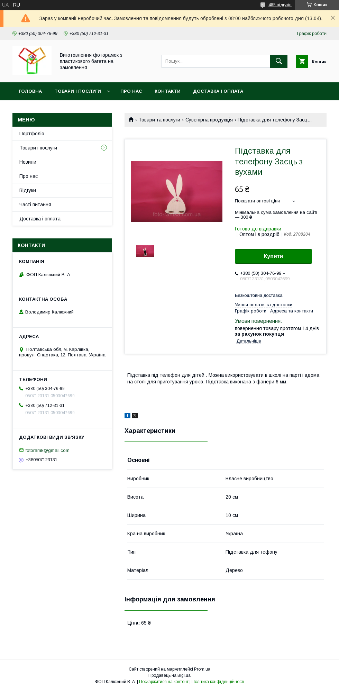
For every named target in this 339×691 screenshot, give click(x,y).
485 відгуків (280, 4)
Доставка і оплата (218, 91)
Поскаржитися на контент (164, 681)
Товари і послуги (77, 91)
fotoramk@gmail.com (48, 450)
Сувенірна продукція (209, 119)
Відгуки (27, 190)
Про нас (131, 91)
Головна (30, 91)
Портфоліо (31, 133)
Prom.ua (202, 669)
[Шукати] (278, 61)
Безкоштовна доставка (258, 295)
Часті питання (35, 204)
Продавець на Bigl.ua (169, 675)
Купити (273, 256)
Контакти (168, 91)
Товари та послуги (159, 119)
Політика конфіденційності (218, 681)
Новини (27, 162)
